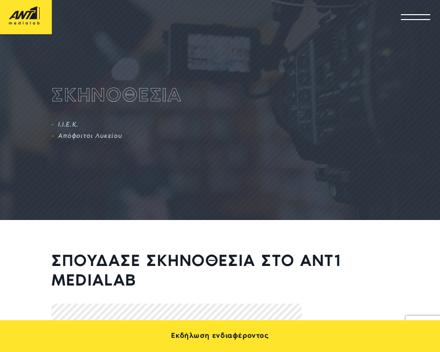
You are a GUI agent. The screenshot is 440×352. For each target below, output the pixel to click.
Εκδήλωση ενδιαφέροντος (219, 336)
